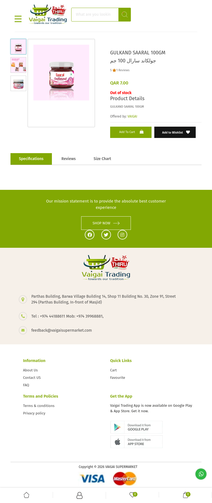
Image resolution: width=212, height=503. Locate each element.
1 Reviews (122, 70)
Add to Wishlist (176, 132)
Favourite (117, 378)
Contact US (32, 378)
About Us (30, 370)
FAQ (26, 385)
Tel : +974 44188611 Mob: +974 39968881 (66, 316)
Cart (113, 370)
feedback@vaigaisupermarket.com (61, 330)
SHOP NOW (106, 223)
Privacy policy (34, 413)
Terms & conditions (38, 406)
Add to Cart (132, 132)
